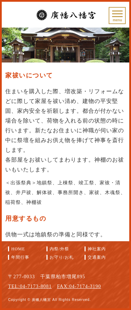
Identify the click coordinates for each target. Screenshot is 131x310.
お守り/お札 (62, 257)
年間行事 (20, 257)
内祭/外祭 (59, 248)
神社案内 (97, 248)
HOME (18, 248)
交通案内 (97, 257)
